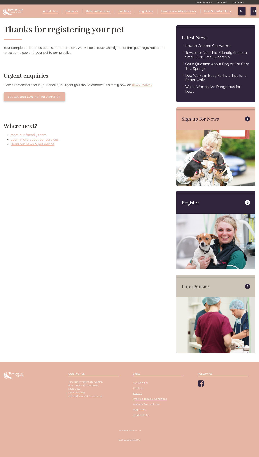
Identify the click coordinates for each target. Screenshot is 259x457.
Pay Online (146, 11)
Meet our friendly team (28, 135)
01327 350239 (245, 11)
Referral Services (98, 11)
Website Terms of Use (146, 404)
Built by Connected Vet (129, 439)
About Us (50, 11)
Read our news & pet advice (32, 144)
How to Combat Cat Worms (208, 45)
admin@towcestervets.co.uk (85, 396)
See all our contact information (34, 96)
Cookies (138, 388)
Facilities (125, 11)
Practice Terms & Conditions (150, 398)
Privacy (137, 393)
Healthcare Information (178, 11)
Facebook (204, 385)
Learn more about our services (35, 139)
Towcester (13, 10)
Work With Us (141, 415)
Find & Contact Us (217, 11)
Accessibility (140, 382)
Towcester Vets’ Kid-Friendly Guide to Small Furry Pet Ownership (216, 54)
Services (72, 11)
